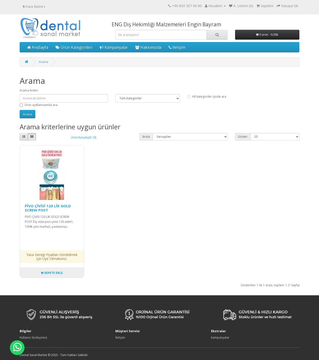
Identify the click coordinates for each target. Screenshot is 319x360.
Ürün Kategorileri (73, 47)
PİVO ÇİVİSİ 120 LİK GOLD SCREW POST (48, 207)
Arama (43, 62)
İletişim (177, 47)
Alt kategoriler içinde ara (206, 96)
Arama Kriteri (29, 90)
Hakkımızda (148, 47)
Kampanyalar (114, 47)
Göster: (243, 137)
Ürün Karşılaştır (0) (83, 137)
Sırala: (146, 137)
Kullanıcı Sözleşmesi (33, 337)
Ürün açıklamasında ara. (39, 105)
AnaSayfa (37, 47)
